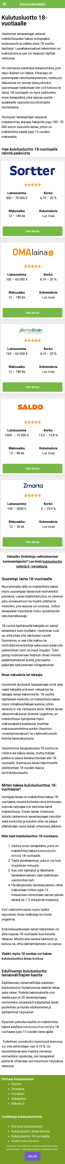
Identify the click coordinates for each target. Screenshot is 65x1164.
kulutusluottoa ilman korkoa (22, 959)
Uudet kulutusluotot (25, 1141)
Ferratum (17, 1094)
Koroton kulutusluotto (27, 1126)
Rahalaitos (18, 1099)
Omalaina (17, 1089)
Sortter (16, 1084)
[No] (61, 1153)
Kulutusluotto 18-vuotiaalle (30, 1136)
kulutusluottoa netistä (38, 1027)
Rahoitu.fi (18, 1104)
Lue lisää (48, 216)
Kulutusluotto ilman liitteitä (30, 1131)
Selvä (32, 1156)
